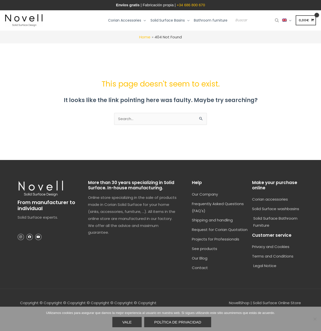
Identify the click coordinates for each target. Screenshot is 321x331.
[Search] (277, 20)
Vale (127, 322)
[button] (129, 20)
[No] (314, 318)
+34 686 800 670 (191, 5)
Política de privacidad (177, 322)
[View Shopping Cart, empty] (306, 20)
